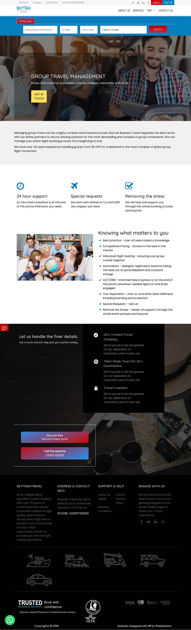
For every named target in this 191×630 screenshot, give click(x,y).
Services (138, 10)
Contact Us (52, 2)
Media (102, 499)
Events (120, 495)
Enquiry (37, 2)
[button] (10, 620)
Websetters (164, 626)
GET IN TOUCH (39, 97)
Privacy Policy (121, 501)
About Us (23, 2)
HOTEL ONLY (26, 21)
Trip (151, 11)
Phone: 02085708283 (73, 2)
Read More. (34, 540)
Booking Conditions (105, 509)
